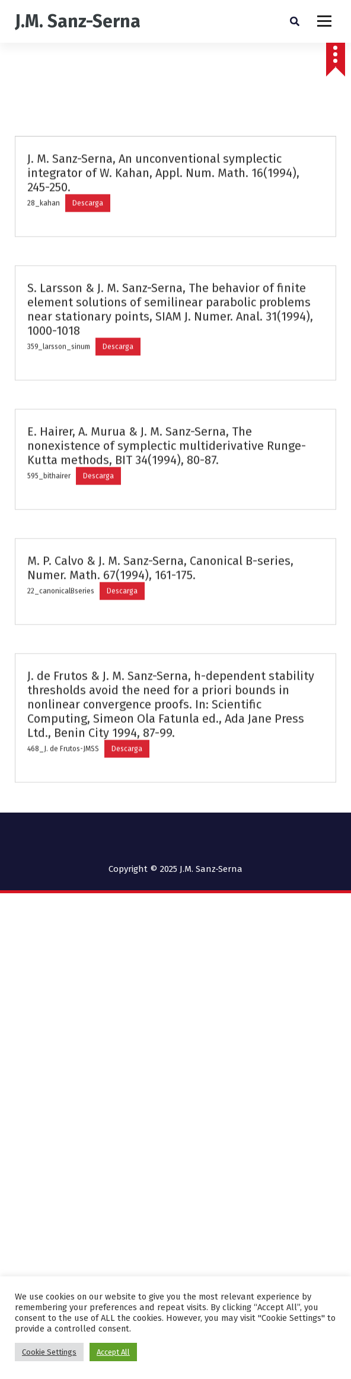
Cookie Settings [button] (49, 1352)
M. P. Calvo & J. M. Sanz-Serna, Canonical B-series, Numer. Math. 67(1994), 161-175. (160, 612)
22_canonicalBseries (60, 635)
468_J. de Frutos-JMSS (63, 793)
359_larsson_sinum (58, 391)
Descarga (87, 247)
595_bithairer (49, 520)
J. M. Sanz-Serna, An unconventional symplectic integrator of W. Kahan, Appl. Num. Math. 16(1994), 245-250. (163, 217)
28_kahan (43, 247)
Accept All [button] (113, 1352)
